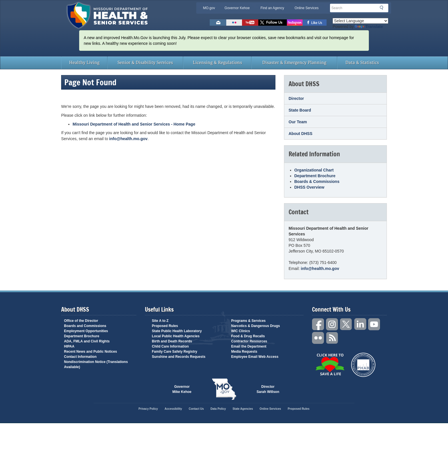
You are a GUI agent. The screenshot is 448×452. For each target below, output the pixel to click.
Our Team (298, 122)
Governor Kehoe (237, 8)
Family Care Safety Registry (174, 352)
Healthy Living (84, 62)
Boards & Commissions (316, 181)
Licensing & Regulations (217, 62)
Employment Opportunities (86, 331)
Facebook (318, 324)
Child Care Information (170, 346)
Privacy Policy (148, 408)
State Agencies (243, 408)
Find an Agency (272, 8)
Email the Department (248, 346)
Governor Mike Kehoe (181, 389)
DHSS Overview (309, 187)
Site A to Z (160, 321)
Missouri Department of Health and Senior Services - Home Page (134, 124)
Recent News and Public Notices (90, 352)
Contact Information (80, 357)
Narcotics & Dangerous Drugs (255, 326)
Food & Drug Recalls (248, 336)
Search (383, 7)
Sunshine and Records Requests (178, 357)
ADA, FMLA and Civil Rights (87, 341)
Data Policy (218, 408)
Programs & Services (248, 321)
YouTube (374, 324)
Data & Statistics (362, 62)
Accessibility (173, 408)
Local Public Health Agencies (176, 336)
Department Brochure (314, 175)
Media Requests (244, 352)
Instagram (332, 324)
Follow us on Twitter (272, 22)
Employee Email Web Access (254, 357)
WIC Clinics (240, 331)
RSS (332, 338)
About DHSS (300, 133)
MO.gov (209, 8)
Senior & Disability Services (145, 62)
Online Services (307, 8)
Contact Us (196, 408)
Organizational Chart (314, 170)
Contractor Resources (249, 341)
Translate (369, 26)
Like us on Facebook (315, 22)
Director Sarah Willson (268, 389)
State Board (300, 110)
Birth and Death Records (172, 341)
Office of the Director (81, 321)
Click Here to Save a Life (330, 364)
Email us (218, 22)
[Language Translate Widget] (360, 21)
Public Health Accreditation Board (363, 364)
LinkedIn (360, 324)
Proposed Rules (165, 326)
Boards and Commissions (85, 326)
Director (296, 98)
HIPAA (69, 346)
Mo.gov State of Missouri (224, 389)
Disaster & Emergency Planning (294, 62)
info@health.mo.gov (128, 138)
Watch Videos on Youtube (250, 22)
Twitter (346, 324)
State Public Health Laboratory (177, 331)
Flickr (234, 22)
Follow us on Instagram (295, 22)
